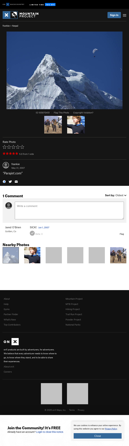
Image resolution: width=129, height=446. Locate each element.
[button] (4, 181)
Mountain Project (74, 298)
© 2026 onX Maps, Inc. (55, 410)
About (7, 298)
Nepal (15, 25)
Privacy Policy (111, 429)
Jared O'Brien (13, 227)
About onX (9, 366)
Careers (8, 371)
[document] (98, 431)
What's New (10, 319)
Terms (72, 410)
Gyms (7, 309)
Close (97, 435)
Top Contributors (12, 324)
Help (6, 304)
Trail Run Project (74, 314)
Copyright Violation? (83, 112)
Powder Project (73, 319)
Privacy (81, 410)
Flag (122, 234)
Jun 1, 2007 (43, 227)
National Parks (73, 324)
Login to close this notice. (50, 431)
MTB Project (72, 304)
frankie (6, 25)
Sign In (114, 15)
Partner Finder (11, 314)
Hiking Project (73, 309)
